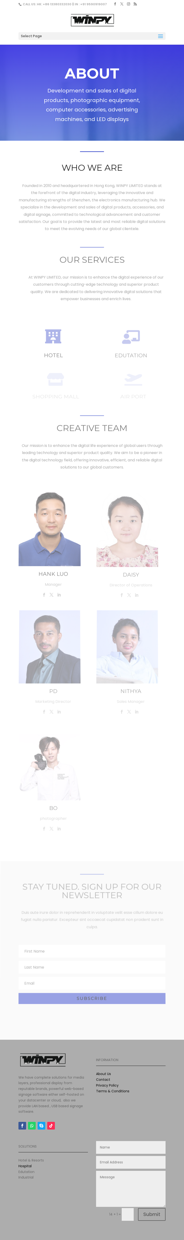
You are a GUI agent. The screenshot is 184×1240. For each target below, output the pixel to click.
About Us (103, 1073)
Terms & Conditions (112, 1091)
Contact (103, 1079)
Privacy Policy (107, 1085)
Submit (151, 1214)
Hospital (25, 1166)
